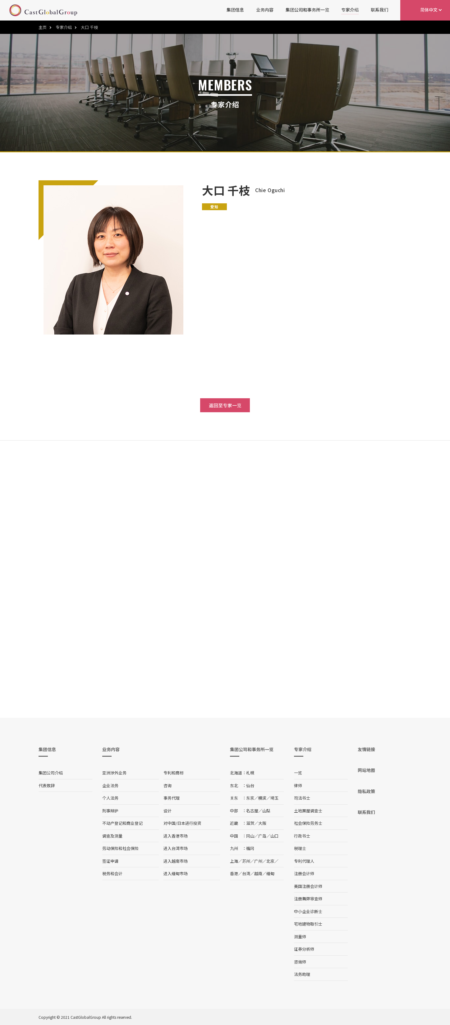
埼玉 (274, 798)
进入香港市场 (175, 836)
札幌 (250, 773)
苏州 (246, 861)
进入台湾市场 (175, 848)
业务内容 (264, 10)
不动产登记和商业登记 (122, 823)
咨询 (167, 785)
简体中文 (429, 10)
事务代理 (171, 798)
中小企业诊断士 (308, 911)
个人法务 (110, 798)
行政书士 (302, 836)
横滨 (262, 798)
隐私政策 (366, 791)
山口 (274, 836)
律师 (298, 785)
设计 (167, 811)
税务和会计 (112, 873)
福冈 (250, 848)
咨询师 (300, 962)
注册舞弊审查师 (308, 899)
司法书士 (302, 798)
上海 (234, 861)
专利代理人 (304, 861)
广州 (258, 861)
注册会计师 (304, 873)
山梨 (266, 811)
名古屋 (252, 811)
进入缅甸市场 (175, 873)
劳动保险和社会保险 (120, 848)
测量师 (300, 937)
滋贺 (250, 823)
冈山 (250, 836)
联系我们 (379, 10)
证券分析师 (304, 949)
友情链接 (366, 749)
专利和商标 (173, 773)
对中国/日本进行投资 (182, 823)
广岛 (262, 836)
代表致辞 (47, 785)
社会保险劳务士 (308, 823)
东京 (250, 798)
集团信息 (235, 10)
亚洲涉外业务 (114, 773)
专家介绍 (350, 10)
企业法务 (110, 785)
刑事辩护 (110, 811)
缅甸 (270, 873)
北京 (270, 861)
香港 (234, 873)
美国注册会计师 (308, 886)
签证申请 (110, 861)
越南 (258, 873)
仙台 (250, 785)
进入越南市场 (175, 861)
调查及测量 (112, 836)
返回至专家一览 (225, 405)
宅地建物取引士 (308, 924)
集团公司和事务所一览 (307, 10)
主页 (43, 27)
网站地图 (366, 770)
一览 (298, 773)
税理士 (300, 848)
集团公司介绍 (51, 773)
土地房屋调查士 (308, 811)
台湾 (246, 873)
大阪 (262, 823)
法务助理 (302, 974)
